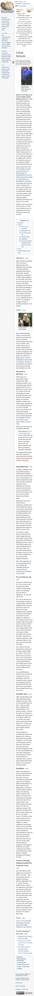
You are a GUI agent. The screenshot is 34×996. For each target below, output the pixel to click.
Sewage (19, 968)
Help (3, 35)
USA (30, 337)
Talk (25, 1)
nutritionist (19, 107)
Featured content (6, 19)
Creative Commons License (22, 979)
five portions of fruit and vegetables (22, 569)
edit (26, 258)
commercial (26, 360)
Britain (18, 109)
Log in (16, 5)
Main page (4, 17)
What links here (5, 67)
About (3, 30)
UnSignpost (4, 47)
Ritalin (20, 636)
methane (18, 725)
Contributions (18, 3)
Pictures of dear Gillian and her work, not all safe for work (25, 943)
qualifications (27, 275)
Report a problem (6, 58)
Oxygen (26, 723)
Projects (4, 28)
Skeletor (18, 335)
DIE (25, 754)
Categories (20, 957)
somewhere (23, 185)
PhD (29, 167)
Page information (6, 76)
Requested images (6, 56)
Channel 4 (28, 387)
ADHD (29, 624)
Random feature (6, 24)
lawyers (18, 135)
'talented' (27, 358)
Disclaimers (18, 989)
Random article (5, 26)
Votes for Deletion (6, 44)
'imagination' (20, 362)
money (18, 185)
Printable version (6, 72)
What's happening (6, 60)
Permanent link (5, 74)
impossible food (20, 471)
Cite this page (5, 78)
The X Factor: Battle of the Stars (25, 433)
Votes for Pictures (6, 46)
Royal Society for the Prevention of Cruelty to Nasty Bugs (24, 458)
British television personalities (21, 959)
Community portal (6, 37)
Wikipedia (29, 61)
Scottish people (21, 962)
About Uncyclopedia (20, 986)
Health (19, 966)
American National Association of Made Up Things (24, 177)
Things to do (5, 53)
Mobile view (25, 989)
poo (26, 107)
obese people (28, 659)
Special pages (5, 70)
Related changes (6, 69)
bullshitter (29, 927)
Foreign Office (5, 62)
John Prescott (25, 676)
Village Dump (5, 39)
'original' (22, 358)
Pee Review (5, 40)
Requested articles (6, 55)
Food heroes (25, 966)
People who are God (23, 964)
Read (17, 9)
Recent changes (6, 23)
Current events (5, 21)
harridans (18, 214)
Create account (26, 3)
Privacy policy (19, 982)
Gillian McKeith (26, 63)
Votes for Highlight (6, 42)
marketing (19, 341)
